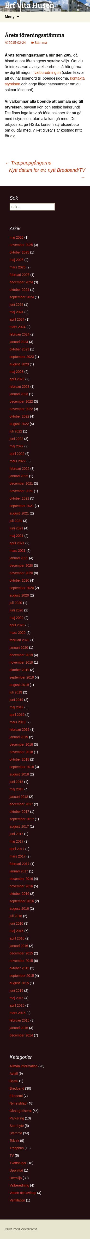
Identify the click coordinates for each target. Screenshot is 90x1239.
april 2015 (17, 1005)
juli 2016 (16, 916)
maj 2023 (17, 372)
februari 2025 (20, 275)
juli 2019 (16, 692)
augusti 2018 (19, 774)
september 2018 (22, 767)
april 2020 (17, 625)
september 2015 (22, 976)
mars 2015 (17, 1013)
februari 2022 (20, 468)
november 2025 (21, 245)
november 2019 (21, 662)
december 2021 (21, 483)
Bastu (14, 1081)
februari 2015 (20, 1020)
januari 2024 (19, 342)
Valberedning (19, 1185)
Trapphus (17, 1148)
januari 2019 (19, 737)
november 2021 (21, 491)
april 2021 (17, 543)
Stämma (41, 42)
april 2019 (17, 715)
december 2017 (21, 804)
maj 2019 (17, 707)
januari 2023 (19, 394)
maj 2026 (17, 237)
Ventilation (17, 1200)
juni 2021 (16, 528)
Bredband (17, 1088)
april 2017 (17, 849)
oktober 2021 (19, 498)
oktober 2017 (19, 811)
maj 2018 (17, 789)
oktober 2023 (19, 349)
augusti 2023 (19, 364)
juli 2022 (16, 431)
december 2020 (21, 565)
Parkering (17, 1118)
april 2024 (17, 319)
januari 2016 (19, 946)
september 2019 (22, 677)
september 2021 (22, 506)
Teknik (14, 1141)
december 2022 (21, 401)
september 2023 (22, 357)
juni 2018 (16, 782)
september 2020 (22, 588)
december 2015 (21, 953)
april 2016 (17, 938)
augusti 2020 (19, 595)
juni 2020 (16, 610)
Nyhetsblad (18, 1103)
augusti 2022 (19, 424)
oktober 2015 (19, 968)
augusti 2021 (19, 513)
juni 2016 (16, 923)
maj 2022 (17, 446)
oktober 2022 (19, 416)
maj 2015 (17, 998)
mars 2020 (17, 633)
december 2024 (21, 282)
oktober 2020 (19, 580)
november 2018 (21, 752)
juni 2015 (16, 990)
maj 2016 (17, 931)
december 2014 (21, 1035)
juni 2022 (16, 439)
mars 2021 (17, 551)
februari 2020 (20, 640)
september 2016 (22, 901)
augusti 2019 (19, 685)
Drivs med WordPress (21, 1229)
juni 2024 (16, 304)
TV (12, 1155)
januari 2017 (19, 871)
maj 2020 (17, 618)
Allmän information (23, 1066)
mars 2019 (17, 722)
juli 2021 (16, 521)
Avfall (14, 1073)
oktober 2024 (19, 290)
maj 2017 (17, 841)
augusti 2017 (19, 826)
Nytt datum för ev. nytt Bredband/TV (47, 173)
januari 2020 (19, 647)
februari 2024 (20, 334)
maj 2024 (17, 312)
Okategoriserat (21, 1111)
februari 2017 (20, 864)
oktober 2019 (19, 670)
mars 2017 (17, 856)
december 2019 (21, 655)
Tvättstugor (18, 1163)
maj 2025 (17, 260)
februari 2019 (20, 729)
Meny (10, 17)
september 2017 (22, 819)
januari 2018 (19, 797)
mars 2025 (17, 267)
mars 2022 (17, 461)
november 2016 (21, 886)
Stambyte (17, 1126)
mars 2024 (17, 327)
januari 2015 (19, 1028)
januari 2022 (19, 476)
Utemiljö (16, 1178)
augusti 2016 (19, 908)
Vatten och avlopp (23, 1193)
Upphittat (16, 1170)
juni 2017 (16, 834)
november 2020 (21, 573)
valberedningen (48, 72)
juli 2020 (16, 603)
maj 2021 (17, 536)
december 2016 (21, 879)
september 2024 (22, 297)
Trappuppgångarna (28, 162)
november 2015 (21, 961)
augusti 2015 (19, 983)
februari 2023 (20, 386)
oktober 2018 (19, 759)
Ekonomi (16, 1096)
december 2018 (21, 744)
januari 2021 (19, 558)
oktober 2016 (19, 894)
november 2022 (21, 409)
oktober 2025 (19, 252)
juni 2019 (16, 700)
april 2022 (17, 454)
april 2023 (17, 379)
